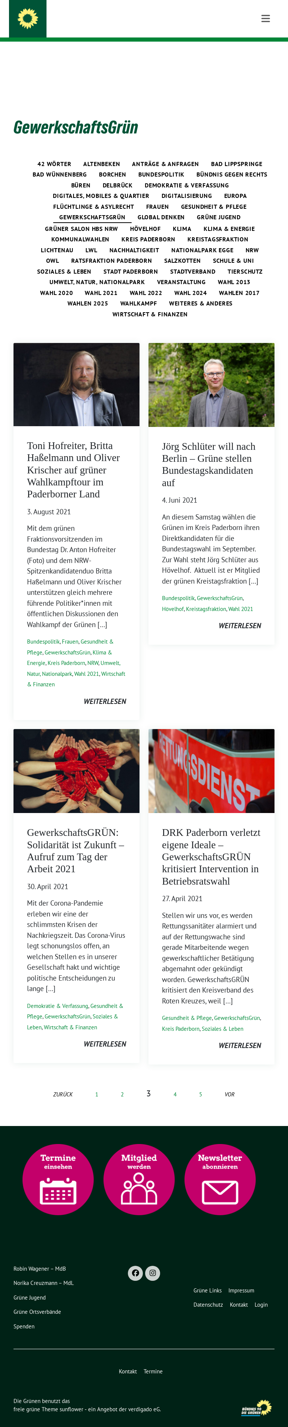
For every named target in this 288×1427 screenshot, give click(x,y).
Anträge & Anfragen (165, 152)
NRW (252, 238)
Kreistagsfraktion (218, 227)
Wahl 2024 (190, 281)
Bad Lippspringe (236, 152)
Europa (235, 184)
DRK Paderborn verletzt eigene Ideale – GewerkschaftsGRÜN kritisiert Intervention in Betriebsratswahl (211, 845)
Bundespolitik (161, 162)
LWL (91, 238)
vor (230, 1082)
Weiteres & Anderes (200, 291)
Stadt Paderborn (131, 260)
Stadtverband (193, 260)
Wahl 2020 (56, 281)
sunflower (71, 1397)
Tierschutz (245, 260)
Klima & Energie (229, 217)
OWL (52, 249)
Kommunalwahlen (80, 227)
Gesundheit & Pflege (214, 195)
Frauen (157, 195)
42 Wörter (54, 152)
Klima (182, 217)
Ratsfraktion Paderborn (111, 249)
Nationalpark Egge (202, 238)
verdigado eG (144, 1397)
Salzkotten (182, 249)
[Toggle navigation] (265, 53)
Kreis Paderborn (149, 227)
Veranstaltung (181, 270)
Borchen (112, 162)
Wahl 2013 (234, 270)
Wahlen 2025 (88, 291)
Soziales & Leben (64, 260)
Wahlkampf (138, 291)
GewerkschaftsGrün (92, 205)
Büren (81, 173)
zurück (63, 1082)
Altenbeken (101, 152)
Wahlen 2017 (239, 281)
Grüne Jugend (219, 205)
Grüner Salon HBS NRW (81, 217)
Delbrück (118, 173)
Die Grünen (62, 15)
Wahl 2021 (101, 281)
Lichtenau (57, 238)
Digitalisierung (187, 184)
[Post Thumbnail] (77, 372)
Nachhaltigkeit (134, 238)
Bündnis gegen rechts (231, 162)
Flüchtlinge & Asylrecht (93, 195)
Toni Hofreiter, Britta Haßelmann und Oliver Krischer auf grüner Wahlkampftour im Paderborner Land (73, 458)
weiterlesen (105, 689)
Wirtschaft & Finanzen (150, 302)
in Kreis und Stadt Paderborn (91, 26)
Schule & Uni (233, 249)
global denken (161, 205)
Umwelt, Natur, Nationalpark (97, 270)
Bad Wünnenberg (60, 162)
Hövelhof (145, 217)
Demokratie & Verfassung (187, 173)
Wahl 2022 (146, 281)
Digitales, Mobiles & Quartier (101, 184)
